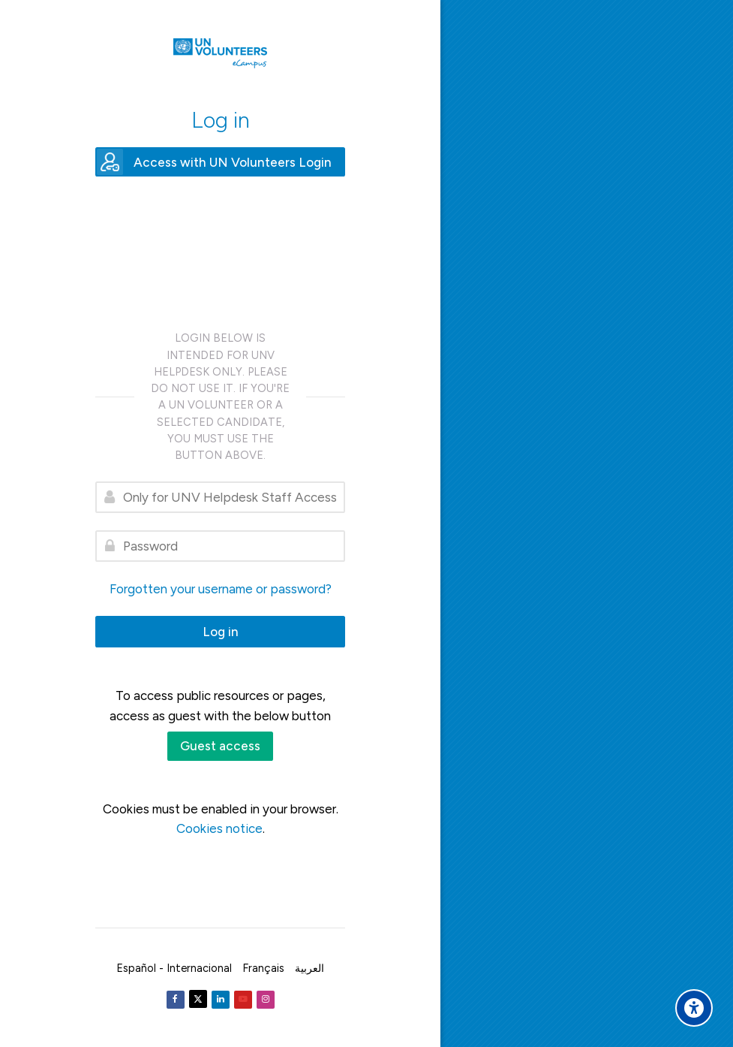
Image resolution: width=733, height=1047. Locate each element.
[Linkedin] (221, 1000)
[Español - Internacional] (174, 968)
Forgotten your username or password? (221, 588)
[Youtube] (243, 1000)
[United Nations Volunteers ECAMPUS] (220, 53)
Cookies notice (219, 828)
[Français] (263, 968)
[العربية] (309, 968)
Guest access (220, 745)
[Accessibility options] (694, 1008)
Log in (221, 631)
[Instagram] (266, 1000)
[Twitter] (198, 999)
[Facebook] (176, 1000)
